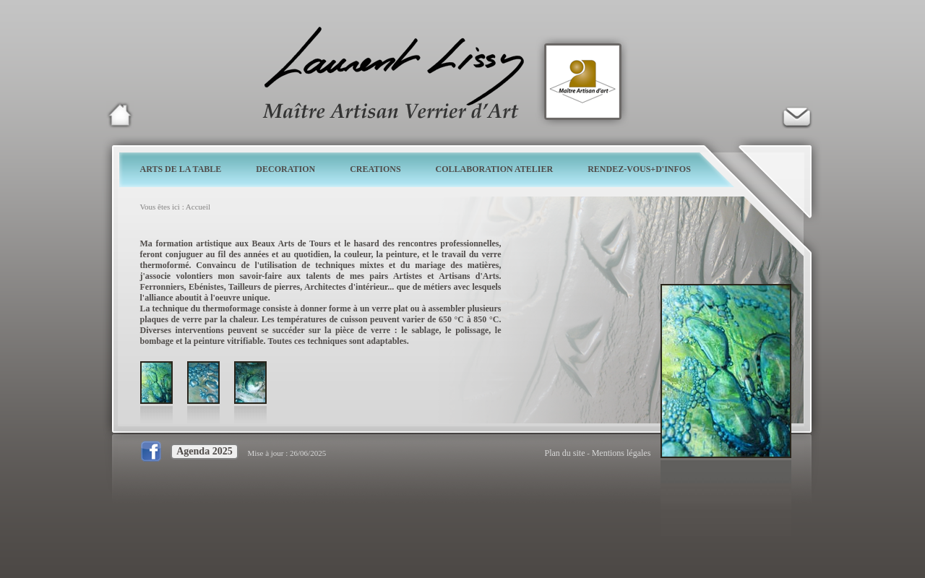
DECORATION (285, 169)
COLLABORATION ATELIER (495, 169)
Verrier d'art (796, 115)
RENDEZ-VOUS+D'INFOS (639, 169)
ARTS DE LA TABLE (181, 169)
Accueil (198, 206)
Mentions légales (621, 453)
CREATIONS (375, 169)
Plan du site (565, 453)
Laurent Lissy (120, 115)
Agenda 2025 (204, 451)
